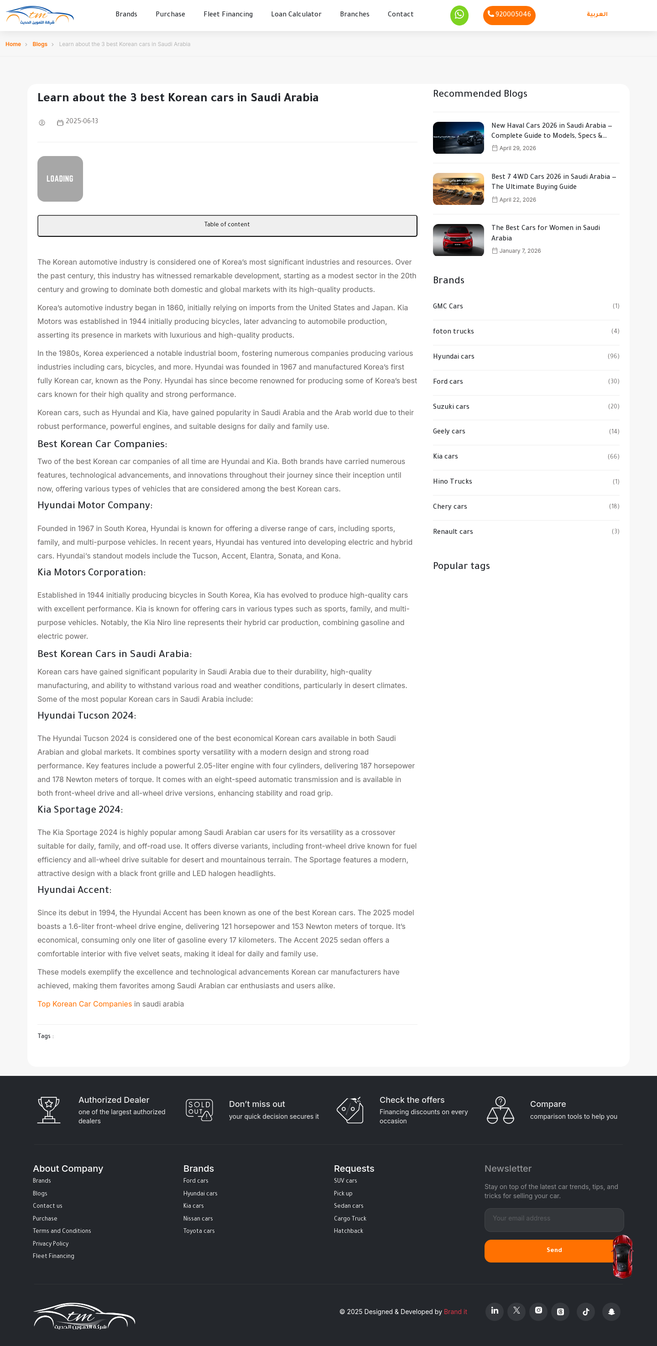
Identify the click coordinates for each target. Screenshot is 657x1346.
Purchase (170, 14)
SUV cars (345, 1180)
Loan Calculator (296, 14)
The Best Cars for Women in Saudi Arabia (545, 232)
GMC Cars (448, 305)
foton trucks (453, 330)
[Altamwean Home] (39, 14)
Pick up (343, 1192)
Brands (126, 14)
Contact (401, 14)
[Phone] (509, 14)
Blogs (40, 42)
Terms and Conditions (62, 1230)
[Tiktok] (586, 1310)
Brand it (455, 1310)
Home (13, 42)
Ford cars (448, 381)
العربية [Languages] (597, 14)
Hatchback (348, 1230)
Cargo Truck (350, 1218)
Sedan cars (349, 1205)
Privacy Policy (50, 1243)
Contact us (48, 1205)
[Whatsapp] (459, 15)
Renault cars (453, 531)
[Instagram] (538, 1310)
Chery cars (450, 506)
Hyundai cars (453, 356)
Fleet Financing (228, 14)
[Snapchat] (611, 1310)
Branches (355, 14)
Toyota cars (199, 1230)
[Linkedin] (494, 1310)
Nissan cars (198, 1218)
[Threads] (560, 1310)
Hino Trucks (452, 481)
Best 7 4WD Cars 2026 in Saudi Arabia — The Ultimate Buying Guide (553, 181)
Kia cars (445, 456)
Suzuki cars (451, 406)
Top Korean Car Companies (84, 1002)
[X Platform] (516, 1310)
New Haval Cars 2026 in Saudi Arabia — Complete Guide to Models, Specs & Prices (551, 131)
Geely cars (449, 431)
